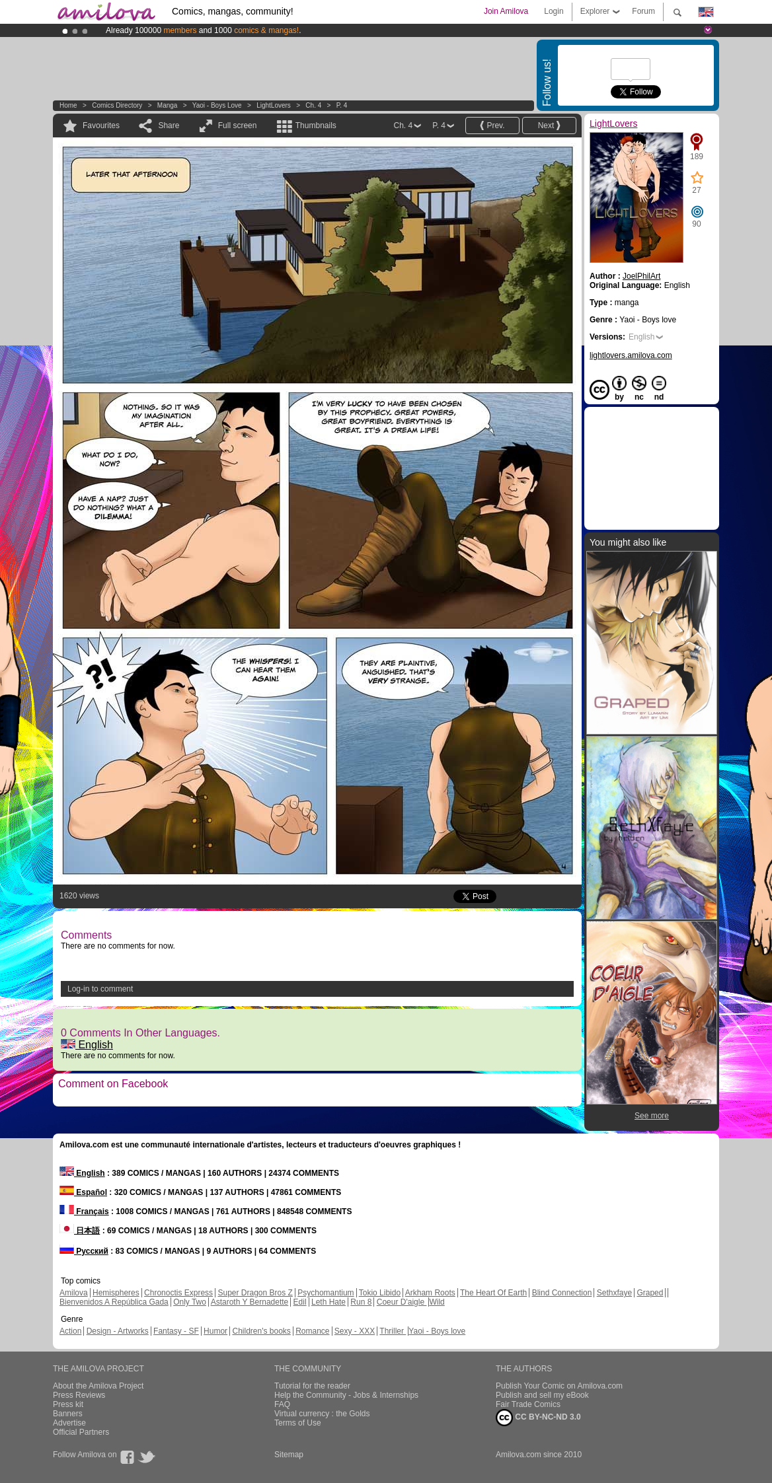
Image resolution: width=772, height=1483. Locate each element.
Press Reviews (79, 1395)
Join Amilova (506, 11)
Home (68, 105)
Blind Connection (562, 1292)
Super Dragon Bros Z (254, 1292)
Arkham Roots (430, 1292)
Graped (650, 1292)
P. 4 (342, 105)
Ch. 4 (313, 105)
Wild (436, 1302)
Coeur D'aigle (402, 1302)
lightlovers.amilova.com (631, 355)
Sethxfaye (614, 1292)
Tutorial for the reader (312, 1386)
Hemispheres (116, 1292)
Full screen (237, 125)
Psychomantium (325, 1292)
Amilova (73, 1292)
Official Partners (81, 1432)
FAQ (282, 1404)
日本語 (79, 1230)
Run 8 (360, 1302)
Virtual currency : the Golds (322, 1413)
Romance (312, 1331)
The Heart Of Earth (493, 1292)
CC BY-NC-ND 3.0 (538, 1417)
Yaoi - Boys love (217, 105)
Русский (83, 1251)
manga (167, 105)
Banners (68, 1413)
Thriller (392, 1331)
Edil (300, 1302)
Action (70, 1331)
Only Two (189, 1302)
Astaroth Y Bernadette (250, 1302)
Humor (215, 1331)
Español (83, 1192)
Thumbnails (315, 125)
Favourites (101, 125)
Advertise (69, 1423)
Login (553, 11)
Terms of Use (297, 1423)
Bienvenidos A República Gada (114, 1302)
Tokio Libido (380, 1292)
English (87, 1044)
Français (84, 1211)
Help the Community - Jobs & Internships (346, 1395)
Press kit (68, 1404)
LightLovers (273, 105)
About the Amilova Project (98, 1386)
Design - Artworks (118, 1331)
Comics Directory (117, 105)
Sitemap (288, 1454)
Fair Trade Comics (528, 1404)
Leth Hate (328, 1302)
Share (168, 125)
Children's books (261, 1331)
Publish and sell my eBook (542, 1395)
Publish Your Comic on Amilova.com (559, 1386)
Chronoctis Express (178, 1292)
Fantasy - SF (176, 1331)
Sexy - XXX (354, 1331)
